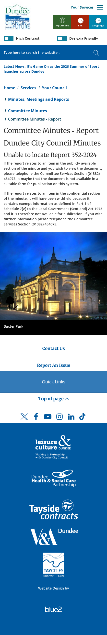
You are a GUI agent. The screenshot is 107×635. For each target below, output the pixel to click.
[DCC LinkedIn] (71, 417)
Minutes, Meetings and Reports (38, 99)
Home (9, 87)
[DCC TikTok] (83, 417)
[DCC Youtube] (47, 417)
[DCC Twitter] (24, 421)
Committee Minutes (27, 110)
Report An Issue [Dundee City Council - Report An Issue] (53, 365)
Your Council (54, 87)
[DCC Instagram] (59, 417)
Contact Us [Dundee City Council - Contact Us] (53, 348)
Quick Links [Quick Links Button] (53, 382)
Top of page (53, 398)
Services (28, 87)
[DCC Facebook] (36, 417)
